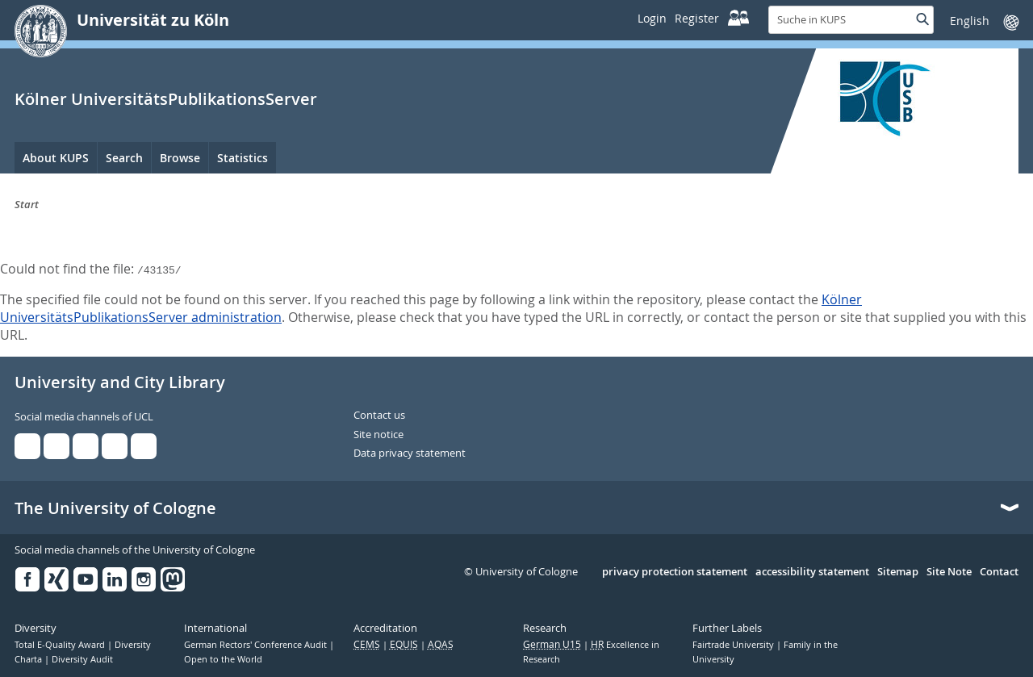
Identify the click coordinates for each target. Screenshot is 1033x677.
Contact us (379, 415)
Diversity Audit (82, 659)
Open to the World (223, 659)
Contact (999, 572)
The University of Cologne (115, 508)
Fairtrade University (734, 644)
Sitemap (897, 572)
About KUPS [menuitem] (56, 157)
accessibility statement (812, 572)
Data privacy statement (409, 453)
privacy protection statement (674, 572)
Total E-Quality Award (61, 644)
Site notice (378, 434)
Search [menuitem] (124, 157)
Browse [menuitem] (180, 157)
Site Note (949, 572)
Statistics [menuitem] (242, 157)
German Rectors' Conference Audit (256, 644)
